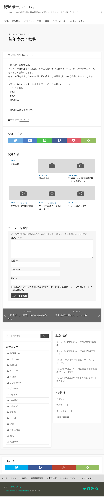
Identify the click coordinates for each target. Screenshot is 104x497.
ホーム (11, 34)
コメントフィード (64, 411)
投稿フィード (62, 405)
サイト (14, 278)
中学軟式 (14, 394)
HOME (6, 21)
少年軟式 (14, 406)
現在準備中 (44, 178)
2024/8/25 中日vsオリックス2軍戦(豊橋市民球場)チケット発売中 (76, 371)
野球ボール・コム (20, 488)
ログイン (60, 399)
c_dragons (14, 359)
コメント (16, 238)
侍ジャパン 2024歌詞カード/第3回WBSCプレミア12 (76, 353)
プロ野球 (14, 389)
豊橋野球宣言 (37, 479)
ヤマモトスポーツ (87, 479)
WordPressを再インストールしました (51, 207)
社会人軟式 (15, 430)
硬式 (39, 21)
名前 (14, 261)
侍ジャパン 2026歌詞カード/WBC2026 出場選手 (76, 344)
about (4, 479)
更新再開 (15, 164)
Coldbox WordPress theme (16, 491)
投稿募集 (24, 479)
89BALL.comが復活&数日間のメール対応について (80, 180)
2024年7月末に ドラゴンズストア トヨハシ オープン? (75, 362)
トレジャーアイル (68, 479)
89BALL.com (24, 34)
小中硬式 (14, 400)
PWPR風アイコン (76, 21)
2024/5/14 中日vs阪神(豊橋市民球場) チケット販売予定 (76, 380)
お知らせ (28, 21)
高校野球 (14, 442)
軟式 (47, 21)
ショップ (24, 203)
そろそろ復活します (77, 206)
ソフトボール (59, 21)
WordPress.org (62, 417)
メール (15, 269)
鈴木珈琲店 (51, 479)
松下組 (13, 418)
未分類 (13, 412)
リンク (13, 479)
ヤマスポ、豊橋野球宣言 (22, 206)
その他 (13, 377)
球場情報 (16, 21)
